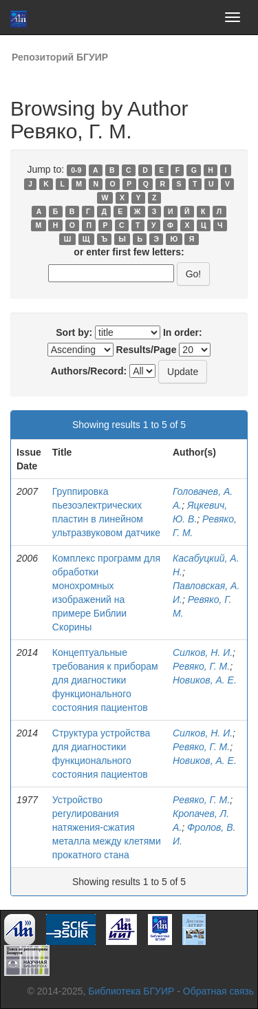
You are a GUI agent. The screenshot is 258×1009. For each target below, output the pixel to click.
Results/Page (146, 349)
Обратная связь (218, 991)
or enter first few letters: (129, 251)
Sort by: (74, 332)
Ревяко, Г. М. (201, 666)
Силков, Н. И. (203, 652)
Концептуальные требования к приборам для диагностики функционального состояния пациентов (105, 680)
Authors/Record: (89, 370)
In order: (182, 332)
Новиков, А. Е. (205, 680)
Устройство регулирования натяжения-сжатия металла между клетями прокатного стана (106, 827)
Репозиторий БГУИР (60, 57)
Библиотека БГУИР (131, 991)
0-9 (76, 170)
